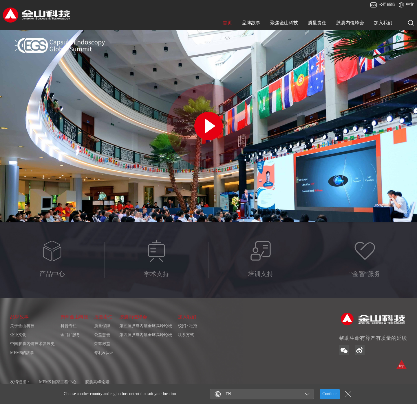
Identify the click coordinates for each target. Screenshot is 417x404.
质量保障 (102, 326)
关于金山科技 (22, 326)
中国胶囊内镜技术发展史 (32, 344)
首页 (227, 22)
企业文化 (18, 335)
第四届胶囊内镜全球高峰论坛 (145, 335)
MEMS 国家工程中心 (57, 382)
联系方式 (186, 335)
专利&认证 (104, 353)
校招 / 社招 (187, 326)
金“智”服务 (70, 335)
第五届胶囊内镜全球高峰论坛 (145, 326)
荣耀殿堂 (102, 344)
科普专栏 (69, 326)
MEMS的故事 (22, 353)
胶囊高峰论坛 (97, 382)
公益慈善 (102, 335)
